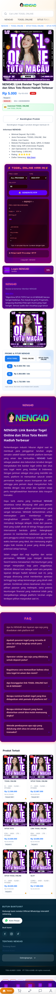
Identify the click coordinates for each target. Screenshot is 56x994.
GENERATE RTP (28, 193)
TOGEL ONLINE (25, 19)
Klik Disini (31, 157)
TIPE (38, 176)
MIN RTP (18, 185)
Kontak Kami (9, 951)
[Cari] (5, 14)
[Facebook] (4, 933)
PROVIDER (18, 176)
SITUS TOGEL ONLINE (35, 26)
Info (48, 270)
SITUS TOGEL (12, 358)
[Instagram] (11, 933)
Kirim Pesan (12, 920)
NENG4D (9, 19)
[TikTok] (18, 933)
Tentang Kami (9, 946)
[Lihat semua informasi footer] (28, 958)
